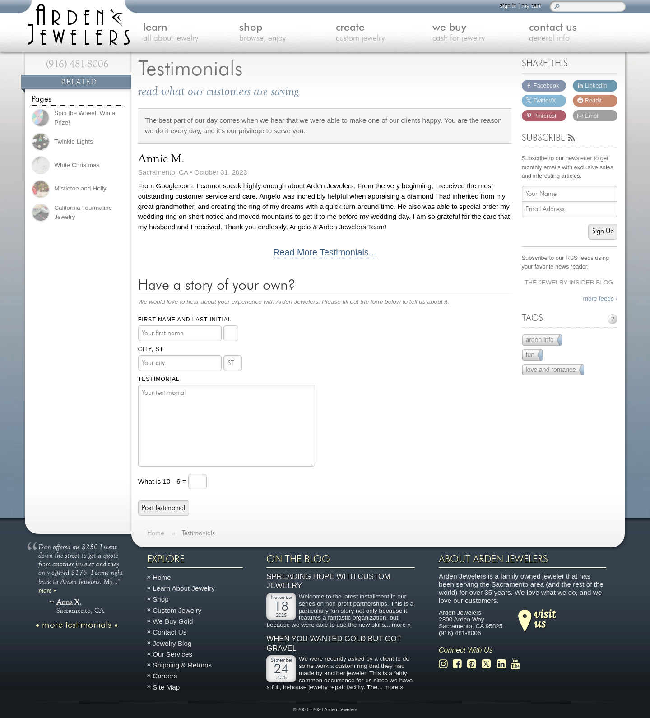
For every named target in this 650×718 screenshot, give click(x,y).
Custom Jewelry (177, 610)
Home (162, 577)
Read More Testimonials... (324, 252)
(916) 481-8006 (77, 64)
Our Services (172, 654)
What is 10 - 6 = (163, 481)
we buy (480, 33)
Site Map (166, 686)
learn (191, 33)
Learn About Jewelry (184, 588)
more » (47, 589)
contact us (577, 33)
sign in (508, 5)
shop (287, 33)
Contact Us (169, 632)
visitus (545, 618)
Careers (165, 676)
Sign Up (603, 231)
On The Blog (298, 559)
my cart (530, 5)
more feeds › (600, 298)
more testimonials (76, 625)
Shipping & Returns (182, 665)
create (384, 33)
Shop (160, 599)
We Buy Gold (173, 621)
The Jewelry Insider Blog (569, 282)
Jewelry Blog (172, 643)
